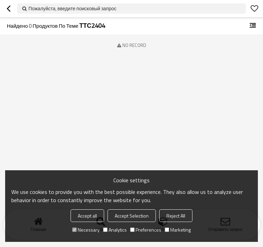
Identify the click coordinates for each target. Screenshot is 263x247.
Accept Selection (132, 215)
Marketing (178, 229)
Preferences (145, 229)
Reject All (175, 215)
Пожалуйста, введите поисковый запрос (72, 8)
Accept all (87, 215)
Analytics (115, 229)
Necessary (86, 229)
